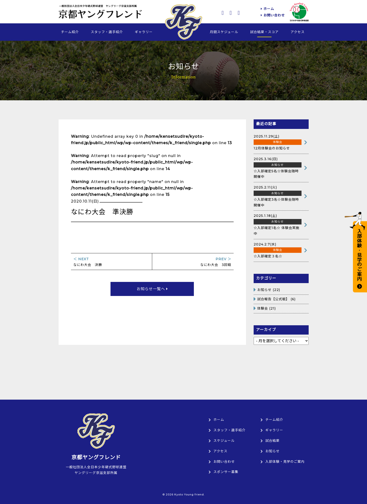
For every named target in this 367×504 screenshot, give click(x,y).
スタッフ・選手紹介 (107, 32)
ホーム (267, 9)
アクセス (298, 32)
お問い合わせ (273, 15)
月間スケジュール (224, 32)
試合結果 (270, 440)
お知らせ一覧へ (152, 289)
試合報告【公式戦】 (273, 299)
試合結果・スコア (264, 32)
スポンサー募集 (223, 472)
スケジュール (222, 440)
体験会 (262, 308)
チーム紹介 (70, 32)
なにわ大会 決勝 (111, 262)
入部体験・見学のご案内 (283, 461)
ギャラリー (144, 32)
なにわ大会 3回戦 (193, 262)
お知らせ (264, 290)
